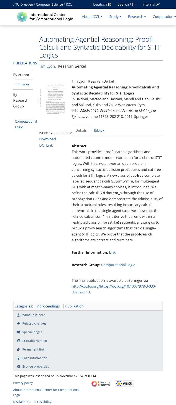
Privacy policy (23, 383)
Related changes (34, 323)
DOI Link (46, 145)
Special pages (32, 332)
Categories (23, 306)
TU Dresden (24, 4)
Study (114, 16)
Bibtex (99, 130)
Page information (34, 358)
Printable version (34, 341)
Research (135, 16)
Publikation (74, 306)
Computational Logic (118, 265)
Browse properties (35, 366)
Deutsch (102, 4)
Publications (25, 63)
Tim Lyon (22, 84)
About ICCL (91, 16)
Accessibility (42, 402)
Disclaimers (21, 402)
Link (112, 252)
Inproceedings (48, 306)
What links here (33, 315)
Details (81, 130)
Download (47, 139)
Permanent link (33, 349)
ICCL (69, 4)
